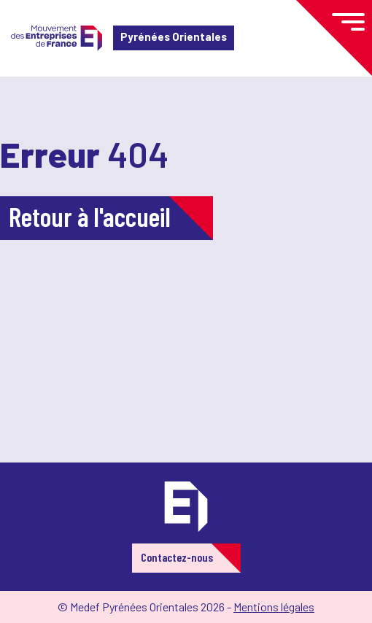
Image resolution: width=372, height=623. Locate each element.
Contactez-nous (177, 557)
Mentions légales (273, 607)
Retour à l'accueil (90, 216)
